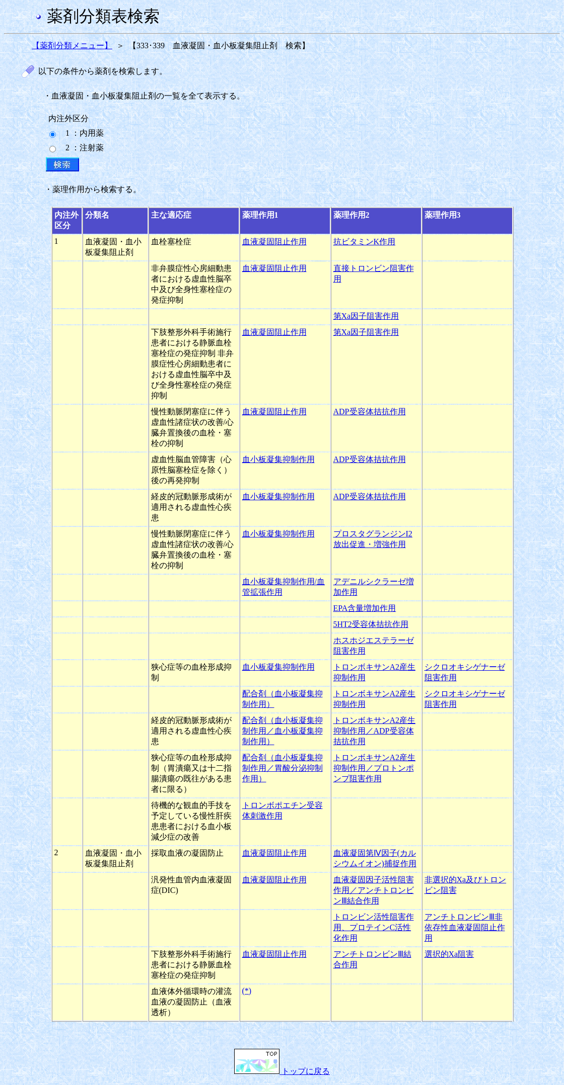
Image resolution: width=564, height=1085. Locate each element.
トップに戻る (282, 1071)
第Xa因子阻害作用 (366, 316)
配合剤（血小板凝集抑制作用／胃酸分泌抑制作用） (282, 768)
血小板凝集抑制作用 (278, 459)
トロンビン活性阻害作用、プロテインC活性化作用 (373, 927)
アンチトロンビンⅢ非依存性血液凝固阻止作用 (465, 927)
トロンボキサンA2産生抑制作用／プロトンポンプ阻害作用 (374, 768)
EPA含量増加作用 (364, 608)
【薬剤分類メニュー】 (72, 45)
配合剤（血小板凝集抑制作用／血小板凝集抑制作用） (282, 731)
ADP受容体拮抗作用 (369, 411)
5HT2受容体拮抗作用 (370, 624)
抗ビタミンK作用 (364, 241)
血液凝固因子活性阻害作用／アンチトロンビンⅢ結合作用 (373, 890)
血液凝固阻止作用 (274, 241)
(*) (247, 990)
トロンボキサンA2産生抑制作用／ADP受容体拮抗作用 (374, 731)
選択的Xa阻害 (449, 954)
